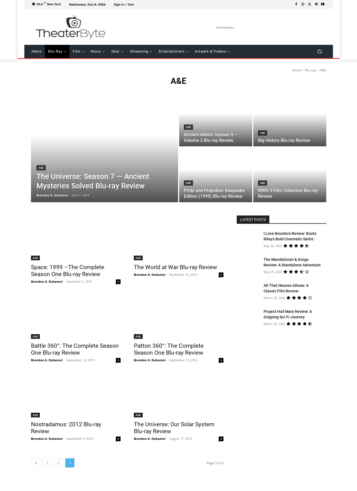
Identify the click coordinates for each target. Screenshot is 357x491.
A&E (41, 167)
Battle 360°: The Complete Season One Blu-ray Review (75, 349)
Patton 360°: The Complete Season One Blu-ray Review (169, 349)
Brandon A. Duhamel (46, 281)
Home (296, 70)
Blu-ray (310, 70)
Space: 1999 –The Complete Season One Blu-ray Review (67, 270)
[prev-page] (35, 462)
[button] (319, 51)
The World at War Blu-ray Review (175, 267)
